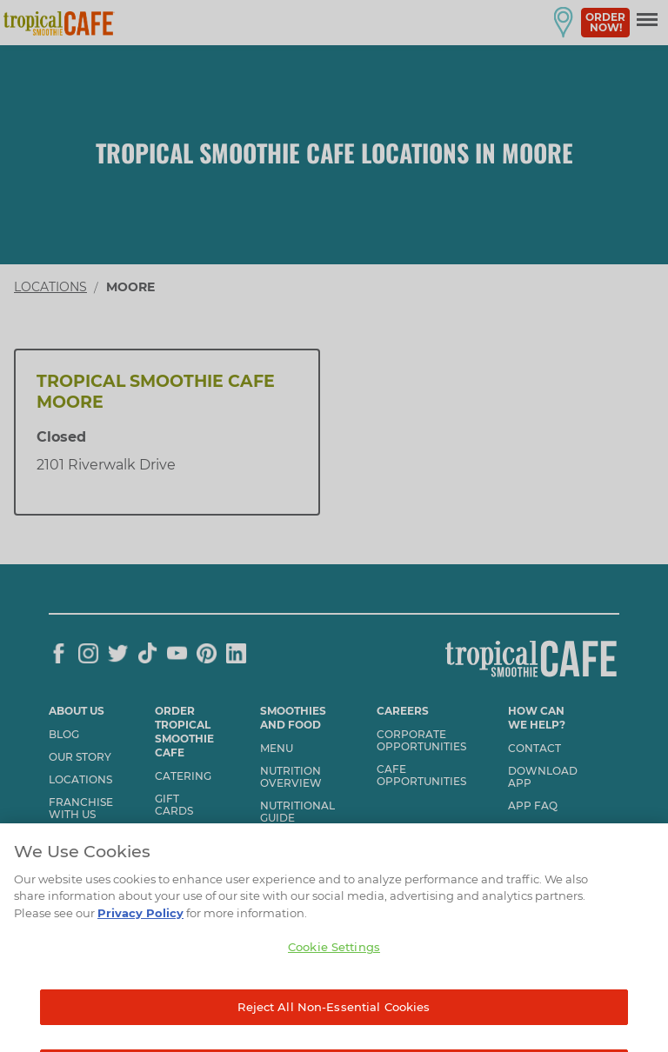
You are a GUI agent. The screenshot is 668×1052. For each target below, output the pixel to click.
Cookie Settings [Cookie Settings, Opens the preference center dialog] (334, 965)
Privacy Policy (140, 931)
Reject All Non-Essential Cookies (333, 1025)
